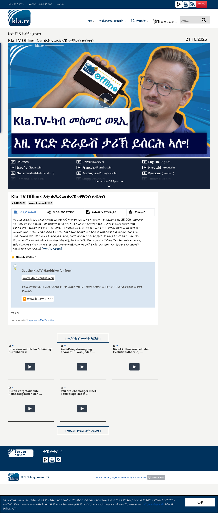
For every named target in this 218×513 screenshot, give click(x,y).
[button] (201, 4)
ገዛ (91, 20)
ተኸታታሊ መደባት (112, 20)
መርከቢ (60, 4)
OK (200, 502)
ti (165, 21)
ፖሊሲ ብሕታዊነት (153, 504)
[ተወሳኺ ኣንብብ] (52, 248)
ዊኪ (100, 477)
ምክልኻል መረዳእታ (136, 477)
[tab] (28, 212)
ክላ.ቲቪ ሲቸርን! (16, 4)
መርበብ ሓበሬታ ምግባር (40, 4)
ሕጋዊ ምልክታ (119, 477)
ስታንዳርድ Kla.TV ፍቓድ (41, 320)
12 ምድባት (140, 20)
